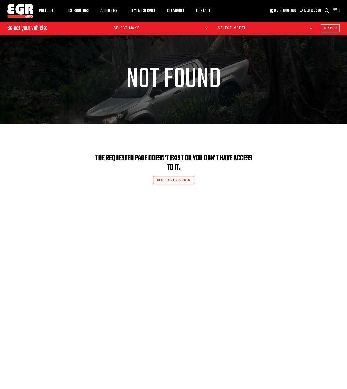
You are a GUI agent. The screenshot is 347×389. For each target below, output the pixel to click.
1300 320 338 (310, 11)
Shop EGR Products (173, 180)
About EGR (108, 11)
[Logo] (20, 11)
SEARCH (330, 28)
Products (47, 11)
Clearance (176, 11)
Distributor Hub (283, 11)
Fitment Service (142, 11)
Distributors (78, 11)
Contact (203, 11)
